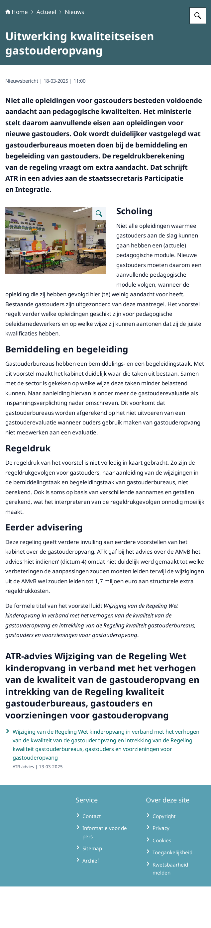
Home (16, 53)
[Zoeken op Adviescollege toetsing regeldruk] (198, 57)
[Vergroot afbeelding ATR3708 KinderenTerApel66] (99, 255)
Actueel (46, 53)
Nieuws (74, 53)
